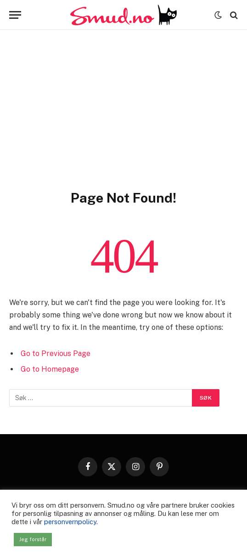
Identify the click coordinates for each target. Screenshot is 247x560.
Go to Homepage (50, 369)
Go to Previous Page (55, 353)
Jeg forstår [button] (32, 539)
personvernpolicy (70, 522)
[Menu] (15, 15)
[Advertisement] (123, 120)
